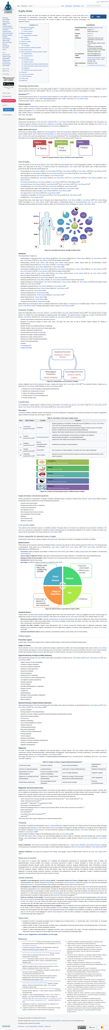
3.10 (45, 950)
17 (84, 807)
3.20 (27, 952)
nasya (25, 838)
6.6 (33, 969)
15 (37, 802)
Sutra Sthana (56, 91)
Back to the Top (6, 1026)
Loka (20, 525)
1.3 (28, 941)
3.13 (52, 950)
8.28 (44, 982)
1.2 (27, 941)
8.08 (41, 980)
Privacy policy (21, 1026)
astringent (40, 836)
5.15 (56, 963)
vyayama (73, 625)
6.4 (30, 969)
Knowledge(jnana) (25, 345)
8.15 (56, 980)
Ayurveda (54, 893)
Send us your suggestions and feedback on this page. (38, 934)
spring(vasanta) (83, 551)
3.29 (46, 952)
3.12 (49, 950)
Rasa (76, 825)
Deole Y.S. (90, 35)
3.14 (54, 950)
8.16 (58, 980)
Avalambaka (22, 412)
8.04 (32, 980)
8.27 (42, 982)
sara (26, 290)
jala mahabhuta (29, 19)
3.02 (28, 950)
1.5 (31, 941)
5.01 (26, 963)
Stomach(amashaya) (26, 182)
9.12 (49, 988)
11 (65, 798)
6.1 (25, 969)
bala (53, 96)
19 (31, 811)
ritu (33, 884)
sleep (37, 897)
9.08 (41, 988)
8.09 (43, 980)
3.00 (24, 950)
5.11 (47, 963)
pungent (30, 836)
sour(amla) (62, 619)
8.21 (29, 982)
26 (43, 913)
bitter (34, 836)
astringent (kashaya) (95, 845)
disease (73, 106)
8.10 (45, 980)
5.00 (24, 963)
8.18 (23, 982)
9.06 (37, 988)
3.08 (41, 950)
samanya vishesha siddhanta (40, 616)
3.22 (32, 952)
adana (64, 530)
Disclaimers (41, 1026)
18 (32, 809)
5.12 (49, 963)
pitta (105, 530)
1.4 (30, 941)
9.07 (39, 988)
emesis (42, 880)
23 (84, 884)
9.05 (35, 988)
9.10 (45, 988)
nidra (28, 675)
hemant (55, 551)
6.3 (28, 969)
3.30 (49, 952)
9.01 (26, 988)
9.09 (43, 988)
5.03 (30, 963)
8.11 (47, 980)
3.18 (23, 952)
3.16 (58, 950)
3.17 (60, 950)
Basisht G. (90, 33)
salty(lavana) (73, 303)
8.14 (54, 980)
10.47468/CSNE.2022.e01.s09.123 (96, 65)
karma (51, 650)
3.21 (29, 952)
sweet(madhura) (33, 303)
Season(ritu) (24, 551)
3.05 (35, 950)
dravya (26, 619)
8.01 (26, 980)
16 (41, 804)
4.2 (27, 958)
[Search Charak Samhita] (98, 5)
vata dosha (65, 313)
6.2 (27, 969)
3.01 (26, 950)
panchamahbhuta (49, 134)
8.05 (35, 980)
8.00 (24, 980)
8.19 (25, 982)
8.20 (27, 982)
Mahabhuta (68, 157)
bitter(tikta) (82, 845)
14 (28, 802)
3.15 (56, 950)
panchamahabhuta (50, 132)
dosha (86, 15)
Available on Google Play (8, 88)
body (33, 15)
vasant (30, 884)
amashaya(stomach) (63, 204)
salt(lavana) (71, 619)
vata (22, 532)
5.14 (54, 963)
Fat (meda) (23, 184)
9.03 (30, 988)
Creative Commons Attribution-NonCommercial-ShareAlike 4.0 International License (51, 1020)
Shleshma (31, 96)
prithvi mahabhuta (98, 528)
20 (43, 813)
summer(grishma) (25, 553)
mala (36, 101)
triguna (34, 129)
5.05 (35, 963)
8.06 (37, 980)
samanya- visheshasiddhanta (52, 825)
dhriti (40, 337)
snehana (52, 319)
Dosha (94, 27)
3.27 (42, 952)
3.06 (37, 950)
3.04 (32, 950)
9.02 (28, 988)
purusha (26, 525)
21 (45, 813)
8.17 (60, 980)
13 (40, 800)
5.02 (28, 963)
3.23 (34, 952)
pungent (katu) (74, 845)
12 (79, 798)
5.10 (45, 963)
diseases (29, 756)
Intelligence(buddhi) (26, 348)
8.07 (39, 980)
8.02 (28, 980)
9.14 (54, 988)
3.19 (25, 952)
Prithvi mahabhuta (48, 122)
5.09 (43, 963)
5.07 (39, 963)
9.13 (52, 988)
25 (70, 902)
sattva (29, 136)
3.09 (43, 950)
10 (82, 761)
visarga (51, 530)
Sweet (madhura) (25, 273)
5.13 (52, 963)
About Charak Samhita (31, 1026)
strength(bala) (41, 332)
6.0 (23, 969)
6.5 (31, 969)
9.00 (24, 988)
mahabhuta (83, 122)
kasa (26, 690)
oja (74, 96)
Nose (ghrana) (24, 193)
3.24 (36, 952)
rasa (39, 190)
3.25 (38, 952)
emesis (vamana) (39, 830)
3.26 (40, 952)
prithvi (20, 19)
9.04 (32, 988)
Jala (39, 122)
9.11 (47, 988)
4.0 (23, 958)
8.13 (52, 980)
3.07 (39, 950)
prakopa (33, 828)
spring (48, 880)
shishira (63, 551)
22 (27, 815)
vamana (29, 880)
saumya (100, 124)
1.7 (35, 941)
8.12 (49, 980)
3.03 (30, 950)
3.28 (44, 952)
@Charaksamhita (6, 96)
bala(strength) (34, 106)
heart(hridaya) (62, 166)
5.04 (32, 963)
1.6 (33, 941)
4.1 (25, 958)
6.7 (35, 969)
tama (35, 136)
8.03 (30, 980)
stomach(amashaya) (81, 202)
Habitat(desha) (24, 560)
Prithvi (48, 136)
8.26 (40, 982)
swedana (98, 836)
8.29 (46, 982)
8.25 (38, 982)
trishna (26, 718)
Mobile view (48, 1026)
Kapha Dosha (99, 27)
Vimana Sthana (80, 258)
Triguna (62, 157)
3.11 (47, 950)
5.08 (41, 963)
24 (76, 894)
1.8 (36, 941)
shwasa (28, 688)
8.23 (34, 982)
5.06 (37, 963)
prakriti (90, 132)
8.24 (36, 982)
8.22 (32, 982)
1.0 (23, 941)
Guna (52, 863)
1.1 (25, 941)
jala (103, 134)
